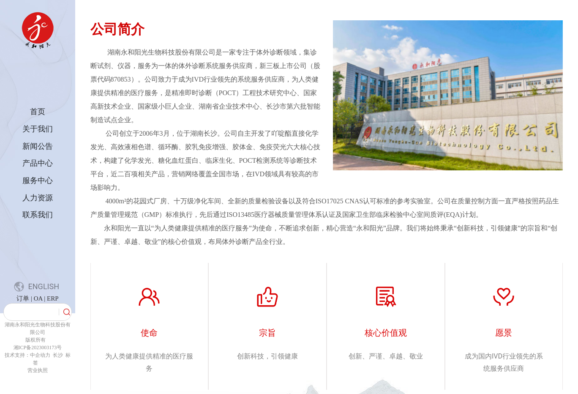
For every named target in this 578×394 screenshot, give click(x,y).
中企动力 (41, 355)
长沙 (57, 355)
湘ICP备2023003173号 (38, 347)
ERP (53, 298)
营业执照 (37, 370)
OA (39, 298)
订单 (22, 298)
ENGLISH (43, 286)
